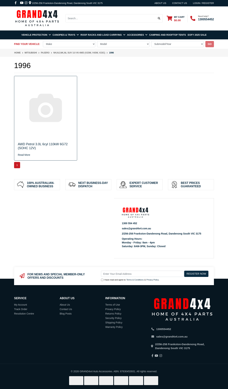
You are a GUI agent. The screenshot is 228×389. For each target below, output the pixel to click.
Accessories (137, 35)
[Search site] (159, 18)
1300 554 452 (129, 223)
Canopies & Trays (66, 35)
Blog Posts (66, 313)
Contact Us (66, 309)
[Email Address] (142, 274)
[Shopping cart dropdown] (176, 18)
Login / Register (203, 3)
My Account (20, 304)
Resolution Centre (24, 313)
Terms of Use (112, 304)
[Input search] (110, 18)
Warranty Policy (114, 327)
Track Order (20, 309)
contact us (179, 3)
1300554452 (206, 19)
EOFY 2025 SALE (197, 35)
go (210, 44)
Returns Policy (113, 313)
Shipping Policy (113, 322)
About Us (160, 3)
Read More (24, 154)
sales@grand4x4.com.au (136, 228)
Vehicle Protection (36, 35)
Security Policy (113, 318)
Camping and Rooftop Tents (167, 35)
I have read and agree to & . (130, 279)
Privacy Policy (152, 280)
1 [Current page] (17, 165)
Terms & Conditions (135, 280)
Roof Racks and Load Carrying (103, 35)
